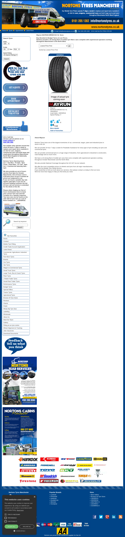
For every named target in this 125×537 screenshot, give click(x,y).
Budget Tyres (7, 287)
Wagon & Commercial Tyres (12, 268)
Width (5, 42)
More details (54, 128)
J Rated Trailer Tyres (10, 279)
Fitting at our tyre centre (11, 325)
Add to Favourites (56, 130)
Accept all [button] (11, 526)
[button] (19, 531)
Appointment (19, 30)
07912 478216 (8, 140)
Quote (11, 30)
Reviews (6, 300)
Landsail (53, 495)
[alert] (19, 515)
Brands (5, 259)
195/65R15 (94, 498)
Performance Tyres (9, 284)
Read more (20, 510)
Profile (5, 47)
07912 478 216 (107, 31)
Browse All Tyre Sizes (10, 298)
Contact (5, 241)
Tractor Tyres (7, 292)
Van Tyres (6, 265)
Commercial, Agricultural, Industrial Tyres (15, 253)
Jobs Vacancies (8, 331)
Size (11, 49)
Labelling (6, 311)
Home (4, 30)
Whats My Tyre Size (10, 309)
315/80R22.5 (95, 506)
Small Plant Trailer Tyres (11, 281)
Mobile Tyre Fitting (9, 244)
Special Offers (8, 289)
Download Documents (10, 333)
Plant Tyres (7, 276)
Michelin (53, 502)
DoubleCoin (54, 500)
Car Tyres (6, 262)
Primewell (54, 496)
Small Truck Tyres (9, 270)
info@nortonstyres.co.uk (66, 31)
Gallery (5, 322)
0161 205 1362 (85, 31)
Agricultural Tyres (9, 295)
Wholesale (6, 314)
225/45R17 (94, 504)
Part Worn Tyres (8, 257)
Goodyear (54, 504)
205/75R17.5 (95, 502)
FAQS (5, 306)
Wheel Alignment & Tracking (12, 328)
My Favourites (10, 235)
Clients (5, 303)
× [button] (34, 497)
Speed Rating (7, 53)
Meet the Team (8, 320)
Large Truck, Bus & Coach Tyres (14, 273)
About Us (6, 317)
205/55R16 (94, 500)
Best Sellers (95, 495)
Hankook (54, 498)
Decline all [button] (27, 526)
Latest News (30, 30)
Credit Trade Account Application (14, 247)
